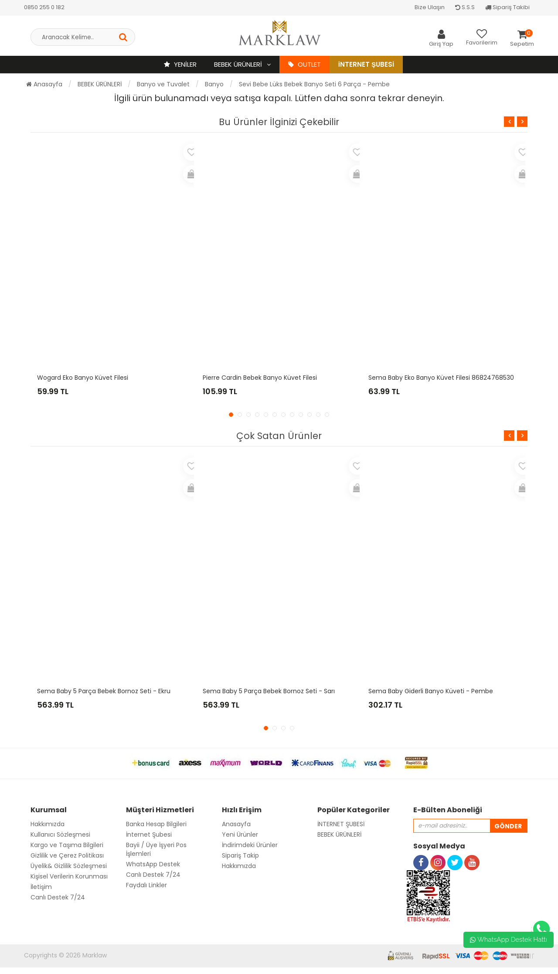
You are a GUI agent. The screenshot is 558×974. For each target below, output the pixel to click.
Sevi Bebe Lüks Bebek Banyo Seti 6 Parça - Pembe (314, 84)
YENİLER (180, 64)
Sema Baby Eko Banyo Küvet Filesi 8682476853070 (445, 377)
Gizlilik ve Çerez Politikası (67, 855)
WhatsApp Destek (153, 864)
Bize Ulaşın (430, 7)
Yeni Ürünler (240, 834)
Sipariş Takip (240, 855)
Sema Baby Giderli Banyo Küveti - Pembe (430, 691)
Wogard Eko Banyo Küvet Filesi (82, 377)
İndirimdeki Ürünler (250, 845)
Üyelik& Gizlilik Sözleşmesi (69, 866)
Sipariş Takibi (507, 7)
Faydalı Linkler (146, 885)
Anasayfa (44, 84)
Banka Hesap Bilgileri (156, 824)
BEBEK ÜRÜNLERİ (239, 64)
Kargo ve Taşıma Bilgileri (67, 845)
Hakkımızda (48, 824)
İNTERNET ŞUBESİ (340, 824)
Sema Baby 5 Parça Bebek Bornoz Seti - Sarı (269, 691)
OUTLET (304, 64)
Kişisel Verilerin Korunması (69, 876)
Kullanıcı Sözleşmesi (60, 834)
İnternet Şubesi (366, 64)
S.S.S (465, 7)
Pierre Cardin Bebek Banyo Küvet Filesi (260, 377)
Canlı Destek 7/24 (58, 897)
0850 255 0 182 (44, 7)
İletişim (41, 886)
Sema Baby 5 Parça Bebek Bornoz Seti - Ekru (103, 691)
